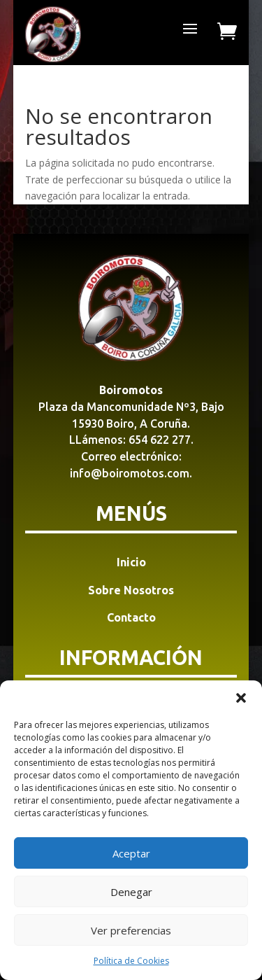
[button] (241, 698)
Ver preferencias (131, 930)
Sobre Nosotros (131, 590)
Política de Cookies (131, 961)
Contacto (131, 617)
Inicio (131, 562)
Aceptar (131, 853)
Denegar (131, 892)
